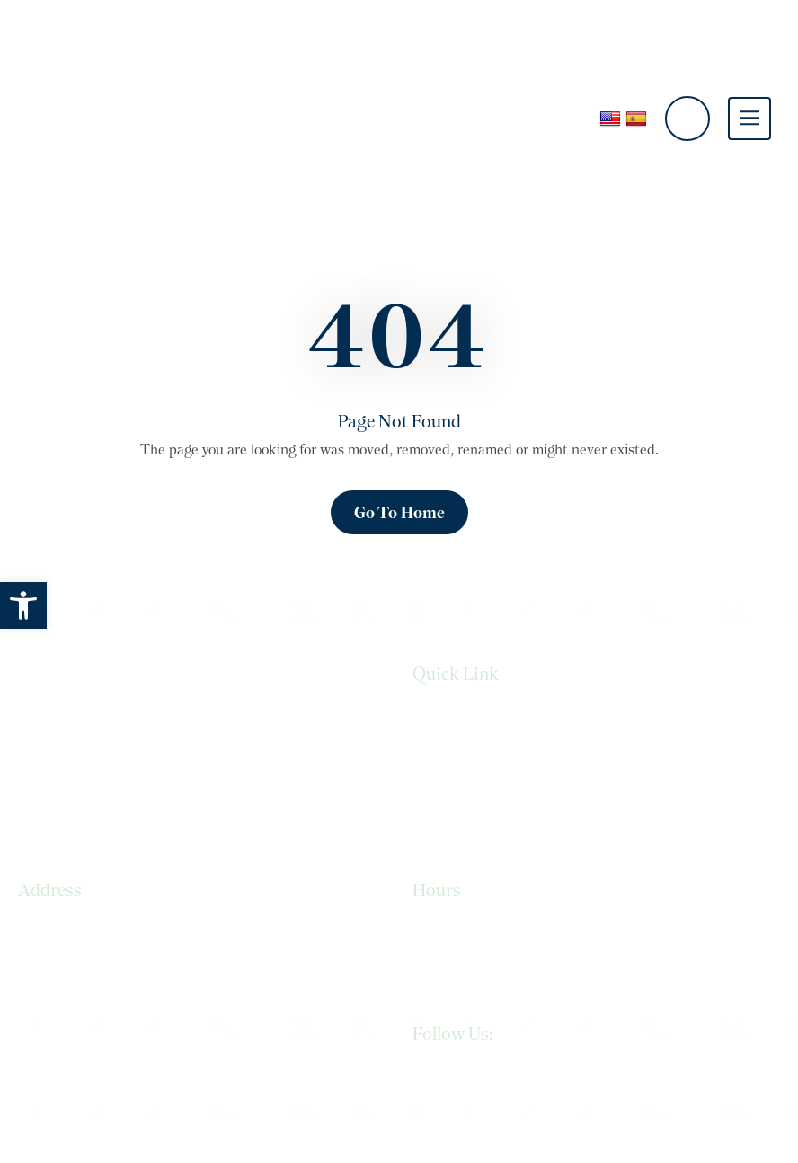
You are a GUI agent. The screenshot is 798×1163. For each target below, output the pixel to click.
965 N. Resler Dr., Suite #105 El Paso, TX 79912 (108, 940)
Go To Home (399, 512)
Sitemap (438, 824)
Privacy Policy (453, 753)
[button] (23, 605)
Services (438, 716)
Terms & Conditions (474, 788)
